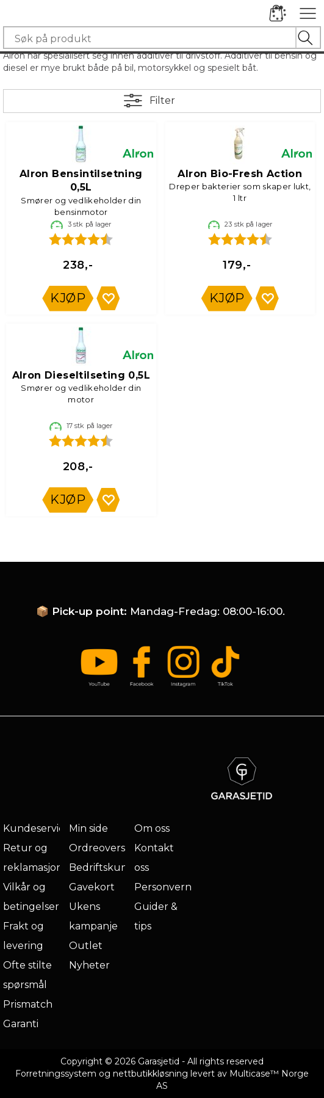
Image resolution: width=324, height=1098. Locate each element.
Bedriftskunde (104, 867)
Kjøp (67, 298)
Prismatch (27, 1004)
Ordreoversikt (103, 848)
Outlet (86, 945)
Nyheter (89, 965)
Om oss (152, 828)
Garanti (20, 1024)
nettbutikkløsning (150, 1073)
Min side (88, 828)
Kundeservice (36, 828)
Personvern (163, 887)
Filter (162, 100)
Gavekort (92, 887)
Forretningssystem (55, 1073)
